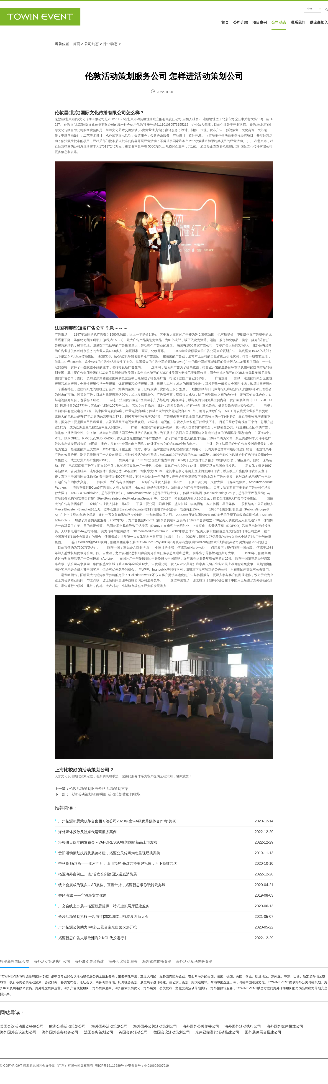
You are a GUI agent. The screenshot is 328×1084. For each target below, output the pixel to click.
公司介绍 (240, 22)
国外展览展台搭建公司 (263, 1032)
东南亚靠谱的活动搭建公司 (217, 1032)
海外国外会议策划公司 (18, 1032)
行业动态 (110, 44)
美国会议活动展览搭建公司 (22, 1026)
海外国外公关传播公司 (201, 1026)
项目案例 (259, 22)
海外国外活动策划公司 (109, 1026)
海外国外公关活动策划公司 (155, 1026)
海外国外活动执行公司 (243, 1026)
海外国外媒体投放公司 (285, 1026)
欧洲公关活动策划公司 (67, 1026)
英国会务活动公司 (133, 1032)
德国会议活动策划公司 (172, 1032)
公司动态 (279, 22)
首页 (225, 22)
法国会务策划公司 (98, 1032)
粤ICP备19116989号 (109, 1065)
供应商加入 (319, 22)
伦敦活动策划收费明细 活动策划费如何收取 (105, 794)
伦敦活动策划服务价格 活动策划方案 (98, 789)
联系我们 (298, 22)
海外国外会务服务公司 (60, 1032)
